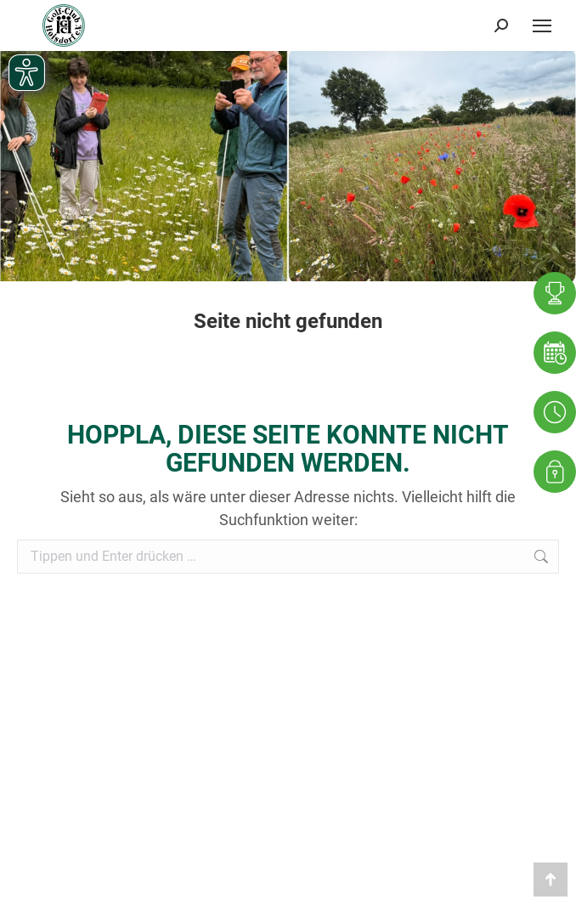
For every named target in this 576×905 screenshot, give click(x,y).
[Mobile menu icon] (542, 25)
